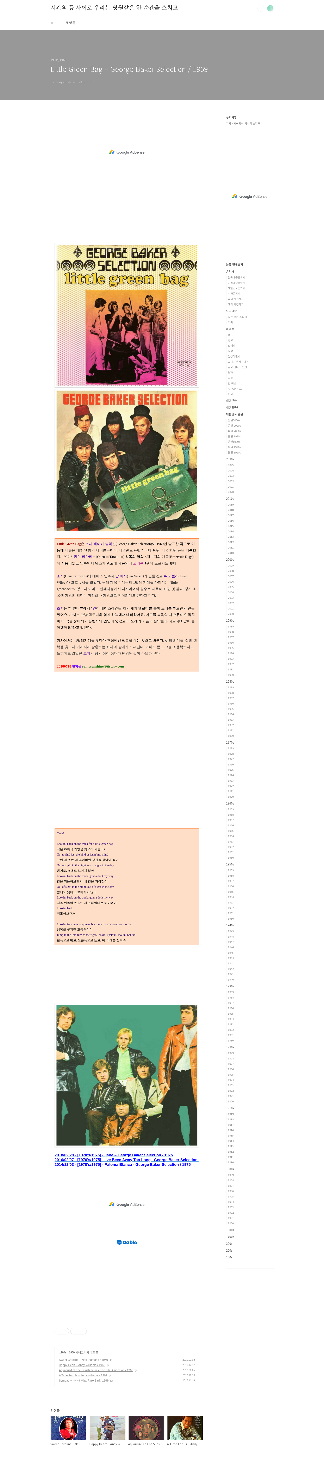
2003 (231, 598)
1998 (231, 632)
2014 (231, 531)
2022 (231, 481)
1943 (231, 963)
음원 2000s (234, 431)
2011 (231, 547)
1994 (231, 653)
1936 (231, 1008)
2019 (231, 504)
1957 (231, 881)
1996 (231, 642)
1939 (231, 992)
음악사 (230, 271)
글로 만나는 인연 (237, 367)
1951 (231, 913)
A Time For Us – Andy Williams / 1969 (83, 1375)
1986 (231, 703)
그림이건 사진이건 (238, 362)
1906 (231, 1191)
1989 (231, 687)
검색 (261, 8)
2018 (231, 510)
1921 (231, 1096)
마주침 (230, 329)
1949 (231, 931)
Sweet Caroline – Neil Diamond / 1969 (83, 1360)
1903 (231, 1207)
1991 (231, 669)
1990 (231, 675)
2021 (231, 486)
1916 (231, 1130)
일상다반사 (234, 356)
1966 (231, 825)
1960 (231, 857)
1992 (231, 664)
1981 (231, 730)
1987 (231, 698)
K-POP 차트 (235, 388)
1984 (231, 714)
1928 (231, 1058)
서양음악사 (234, 293)
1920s (230, 1047)
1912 (231, 1151)
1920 (231, 1101)
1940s (230, 925)
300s (229, 1243)
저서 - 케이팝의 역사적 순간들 (243, 123)
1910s (230, 1108)
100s (229, 1257)
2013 (231, 537)
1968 (231, 814)
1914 (231, 1141)
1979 (231, 748)
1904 (231, 1202)
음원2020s (234, 420)
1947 (231, 942)
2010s (230, 498)
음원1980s (234, 442)
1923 (231, 1085)
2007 (231, 576)
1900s (230, 1169)
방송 (230, 378)
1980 (231, 736)
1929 (231, 1053)
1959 (231, 870)
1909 (231, 1175)
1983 (231, 719)
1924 (231, 1080)
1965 (231, 831)
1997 (231, 637)
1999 (231, 626)
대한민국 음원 (234, 414)
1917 (231, 1125)
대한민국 (231, 401)
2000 (231, 614)
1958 (231, 875)
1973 (231, 780)
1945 (231, 952)
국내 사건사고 (236, 299)
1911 (231, 1157)
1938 (231, 997)
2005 (231, 587)
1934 (231, 1019)
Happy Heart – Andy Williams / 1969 (82, 1365)
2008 (231, 571)
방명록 (70, 22)
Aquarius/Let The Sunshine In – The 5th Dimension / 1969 (96, 1370)
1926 (231, 1069)
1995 (231, 648)
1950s (230, 864)
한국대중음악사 (236, 277)
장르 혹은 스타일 (237, 317)
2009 (231, 565)
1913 (231, 1146)
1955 (231, 892)
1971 (231, 791)
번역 (230, 394)
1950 (231, 918)
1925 (231, 1074)
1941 (231, 974)
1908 (231, 1180)
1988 (231, 693)
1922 (231, 1091)
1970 (231, 797)
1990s (230, 620)
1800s (230, 1230)
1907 (231, 1186)
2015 (231, 526)
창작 (230, 351)
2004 (231, 592)
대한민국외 (232, 407)
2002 (231, 603)
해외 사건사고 (236, 304)
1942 (231, 969)
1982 (231, 725)
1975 (231, 770)
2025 (231, 465)
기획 (230, 322)
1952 (231, 908)
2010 (231, 553)
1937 (231, 1003)
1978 (231, 754)
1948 (231, 936)
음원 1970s (234, 447)
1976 (231, 764)
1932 (231, 1030)
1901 (231, 1218)
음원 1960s (234, 452)
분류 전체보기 (234, 264)
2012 (231, 542)
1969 (72, 1352)
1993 (231, 659)
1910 (231, 1162)
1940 (231, 979)
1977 (231, 759)
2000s (230, 559)
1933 (231, 1024)
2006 (231, 581)
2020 (231, 492)
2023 (231, 476)
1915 (231, 1135)
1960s (62, 1352)
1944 (231, 958)
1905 (231, 1196)
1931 (231, 1035)
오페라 (231, 346)
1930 (231, 1040)
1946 (231, 947)
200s (229, 1250)
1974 (231, 775)
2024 (231, 470)
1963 (231, 841)
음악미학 (231, 311)
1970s (230, 742)
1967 (231, 820)
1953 (231, 902)
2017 (231, 515)
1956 (231, 886)
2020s (230, 459)
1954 (231, 897)
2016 (231, 520)
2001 (231, 608)
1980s (230, 681)
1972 (231, 786)
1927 (231, 1064)
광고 (230, 340)
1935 (231, 1013)
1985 (231, 709)
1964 (231, 836)
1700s (230, 1237)
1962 (231, 847)
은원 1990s (234, 436)
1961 (231, 852)
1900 (231, 1223)
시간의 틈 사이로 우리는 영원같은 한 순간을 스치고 (114, 8)
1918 (231, 1119)
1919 (231, 1114)
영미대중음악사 (236, 283)
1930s (230, 986)
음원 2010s (234, 425)
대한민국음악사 (236, 288)
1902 (231, 1212)
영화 (230, 372)
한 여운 (232, 383)
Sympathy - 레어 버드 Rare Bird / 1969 (83, 1380)
